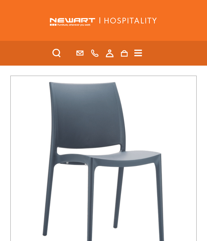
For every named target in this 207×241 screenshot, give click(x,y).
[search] (65, 53)
